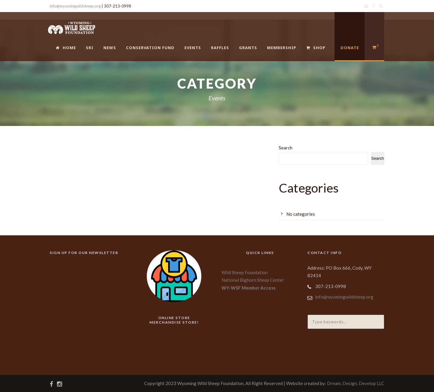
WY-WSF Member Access (248, 287)
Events (192, 47)
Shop (316, 47)
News (109, 47)
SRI (89, 47)
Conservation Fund (150, 47)
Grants (248, 47)
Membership (281, 47)
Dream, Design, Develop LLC (355, 383)
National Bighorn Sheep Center (253, 280)
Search (285, 147)
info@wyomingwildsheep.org (75, 6)
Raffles (220, 47)
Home (66, 47)
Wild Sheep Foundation (245, 272)
